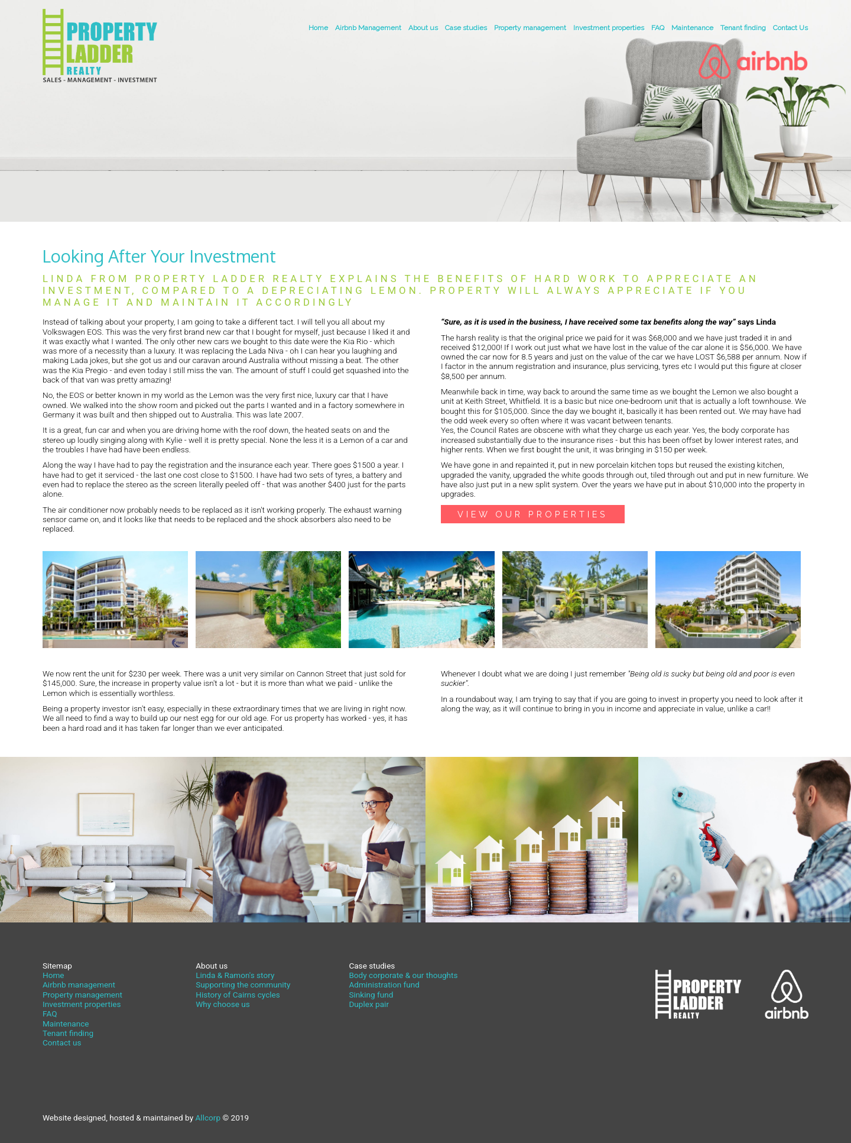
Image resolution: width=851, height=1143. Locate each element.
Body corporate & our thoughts (403, 975)
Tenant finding (743, 28)
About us (423, 28)
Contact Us (790, 28)
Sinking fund (371, 994)
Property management (530, 28)
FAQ (657, 28)
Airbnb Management (368, 28)
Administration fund (384, 984)
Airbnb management (79, 984)
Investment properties (608, 28)
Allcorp (207, 1117)
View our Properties (532, 514)
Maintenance (692, 28)
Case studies (466, 28)
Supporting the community (243, 984)
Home (318, 28)
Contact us (62, 1042)
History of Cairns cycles (238, 994)
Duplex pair (369, 1004)
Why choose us (223, 1004)
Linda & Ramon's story (235, 975)
